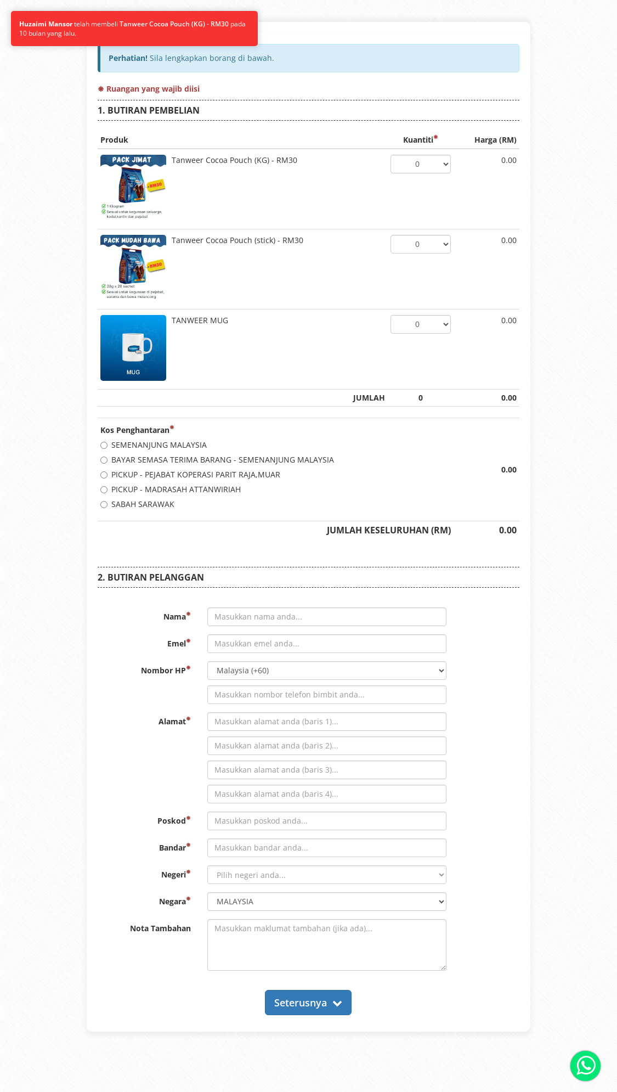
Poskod (174, 820)
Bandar (175, 847)
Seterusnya (308, 1002)
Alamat (175, 721)
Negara (175, 901)
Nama (177, 616)
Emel (179, 643)
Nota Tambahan (160, 928)
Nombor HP (166, 670)
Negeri (176, 874)
